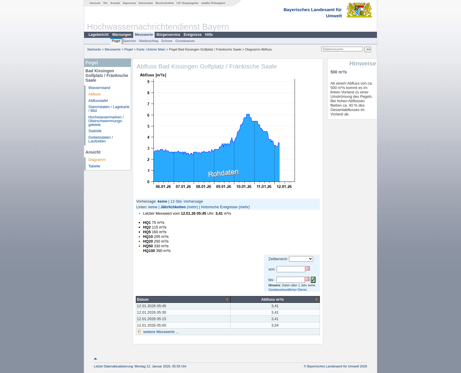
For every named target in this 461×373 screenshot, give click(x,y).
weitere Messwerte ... (160, 332)
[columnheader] (183, 299)
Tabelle (94, 166)
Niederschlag (148, 41)
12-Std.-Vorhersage (186, 201)
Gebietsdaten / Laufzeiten (100, 139)
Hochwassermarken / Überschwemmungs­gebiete (106, 121)
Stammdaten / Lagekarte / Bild (109, 109)
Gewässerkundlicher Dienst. (288, 289)
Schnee (166, 41)
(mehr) (192, 207)
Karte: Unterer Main (151, 49)
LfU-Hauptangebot (187, 2)
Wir (105, 2)
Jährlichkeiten (173, 207)
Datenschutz (145, 2)
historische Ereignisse (219, 207)
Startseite (95, 2)
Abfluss (94, 94)
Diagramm (97, 159)
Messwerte (144, 35)
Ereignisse (193, 35)
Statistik (95, 131)
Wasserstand (99, 87)
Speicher (129, 41)
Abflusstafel (98, 100)
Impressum (129, 2)
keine (153, 207)
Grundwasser (185, 41)
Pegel (116, 41)
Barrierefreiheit (165, 2)
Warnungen (121, 35)
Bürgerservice (168, 35)
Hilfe (209, 35)
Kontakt (115, 2)
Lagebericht (98, 35)
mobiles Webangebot (213, 2)
